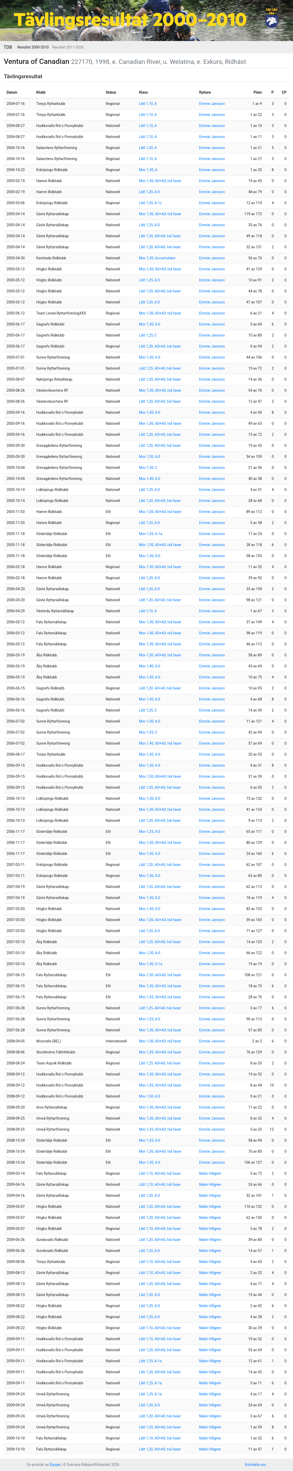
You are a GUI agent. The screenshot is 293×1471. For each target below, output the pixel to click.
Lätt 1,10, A (148, 104)
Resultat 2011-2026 (67, 47)
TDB (8, 47)
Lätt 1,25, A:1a (150, 1361)
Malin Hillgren (210, 1173)
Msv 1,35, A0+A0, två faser (160, 997)
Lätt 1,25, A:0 (149, 225)
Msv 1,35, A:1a (150, 534)
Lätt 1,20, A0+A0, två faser (160, 236)
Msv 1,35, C (148, 732)
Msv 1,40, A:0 (149, 479)
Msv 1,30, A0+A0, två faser (160, 181)
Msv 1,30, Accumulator (157, 258)
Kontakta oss (255, 1465)
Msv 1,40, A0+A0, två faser (160, 633)
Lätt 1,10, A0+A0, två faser (160, 1173)
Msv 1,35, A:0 (149, 832)
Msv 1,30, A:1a (150, 964)
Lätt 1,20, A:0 (149, 192)
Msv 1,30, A (148, 170)
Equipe (55, 1465)
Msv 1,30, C (148, 468)
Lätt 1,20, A (148, 148)
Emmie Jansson (212, 104)
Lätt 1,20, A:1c (150, 203)
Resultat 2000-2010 (33, 47)
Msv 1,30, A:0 (149, 324)
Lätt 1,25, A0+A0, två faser (160, 368)
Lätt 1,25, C (148, 335)
